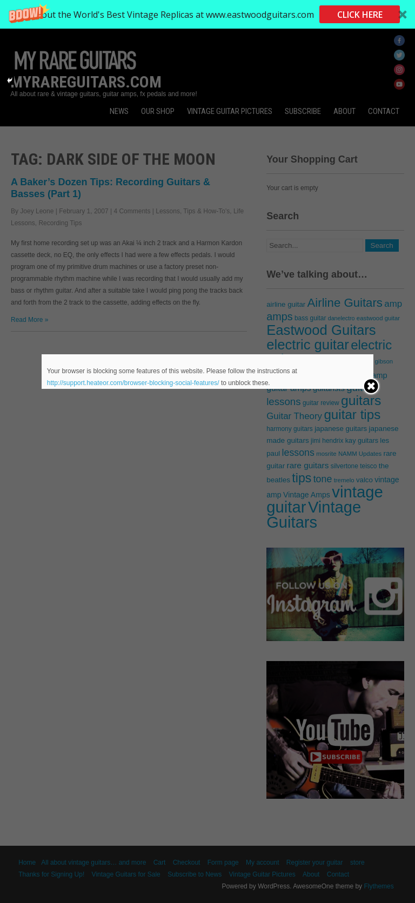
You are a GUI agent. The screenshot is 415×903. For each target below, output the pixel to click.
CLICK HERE (360, 15)
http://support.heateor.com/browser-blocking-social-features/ (133, 383)
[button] (207, 14)
